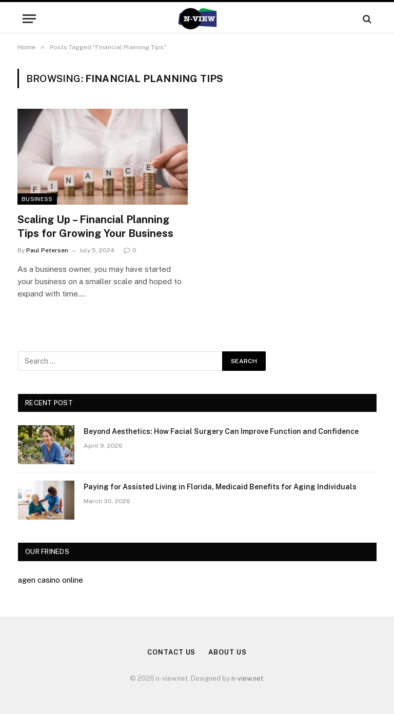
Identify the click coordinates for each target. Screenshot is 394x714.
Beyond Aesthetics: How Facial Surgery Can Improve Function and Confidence (221, 431)
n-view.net (247, 678)
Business (37, 199)
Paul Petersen (47, 250)
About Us (227, 652)
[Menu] (29, 18)
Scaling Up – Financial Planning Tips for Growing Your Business (95, 226)
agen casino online (50, 580)
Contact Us (171, 652)
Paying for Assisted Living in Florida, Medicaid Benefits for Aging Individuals (220, 487)
